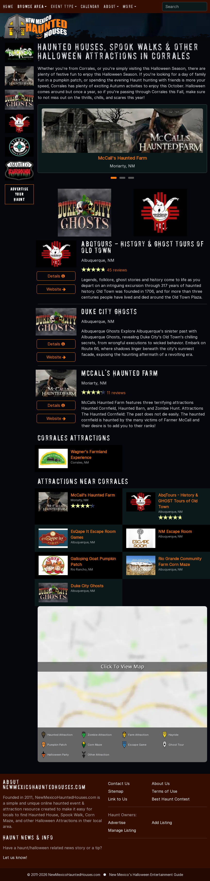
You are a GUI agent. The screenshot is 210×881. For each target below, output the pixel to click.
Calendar (90, 6)
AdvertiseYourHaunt (19, 194)
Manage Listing (122, 830)
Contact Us (119, 783)
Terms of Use (164, 791)
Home (8, 6)
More (128, 6)
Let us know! (15, 857)
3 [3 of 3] (131, 178)
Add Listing (162, 822)
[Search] (184, 6)
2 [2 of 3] (122, 178)
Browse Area (30, 6)
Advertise (117, 822)
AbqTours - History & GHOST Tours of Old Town (142, 246)
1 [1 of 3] (113, 178)
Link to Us (117, 799)
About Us (161, 783)
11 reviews (116, 392)
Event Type (62, 6)
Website (56, 289)
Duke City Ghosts (109, 311)
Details (56, 276)
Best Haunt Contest (171, 799)
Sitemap (115, 791)
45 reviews (117, 270)
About (110, 6)
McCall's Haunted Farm (122, 157)
